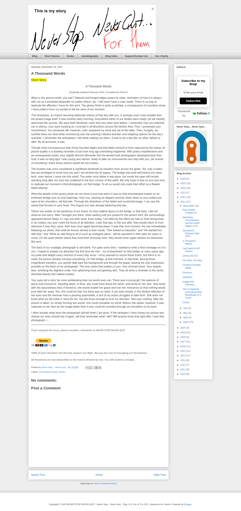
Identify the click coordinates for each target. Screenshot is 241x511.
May (185, 312)
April (186, 317)
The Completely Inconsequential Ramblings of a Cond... (192, 293)
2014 (183, 355)
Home (99, 474)
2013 (183, 360)
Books (70, 56)
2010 (183, 374)
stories (62, 372)
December (189, 205)
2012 (183, 364)
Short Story (38, 80)
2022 (183, 197)
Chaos (186, 302)
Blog (34, 56)
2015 (183, 351)
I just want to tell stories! (191, 250)
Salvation (187, 277)
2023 (183, 192)
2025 (183, 183)
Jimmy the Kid (190, 255)
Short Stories (52, 56)
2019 (183, 332)
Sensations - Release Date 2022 (191, 233)
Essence (187, 272)
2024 (183, 188)
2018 (183, 337)
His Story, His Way (192, 260)
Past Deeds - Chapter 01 (190, 211)
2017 (183, 341)
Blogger (187, 504)
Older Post (159, 474)
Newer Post (38, 474)
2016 (183, 346)
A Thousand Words (98, 86)
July (185, 308)
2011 (183, 369)
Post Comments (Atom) (105, 483)
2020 (183, 327)
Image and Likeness (188, 283)
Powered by (194, 113)
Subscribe (193, 100)
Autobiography (89, 56)
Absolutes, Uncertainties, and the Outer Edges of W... (191, 221)
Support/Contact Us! (136, 56)
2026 (183, 178)
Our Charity (161, 56)
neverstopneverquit (48, 372)
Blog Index (111, 56)
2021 (183, 201)
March (186, 322)
